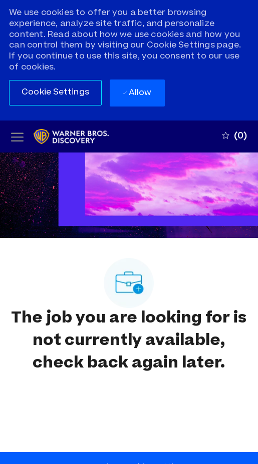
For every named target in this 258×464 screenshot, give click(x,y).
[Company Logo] (80, 136)
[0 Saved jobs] (234, 136)
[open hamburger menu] (17, 136)
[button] (55, 93)
